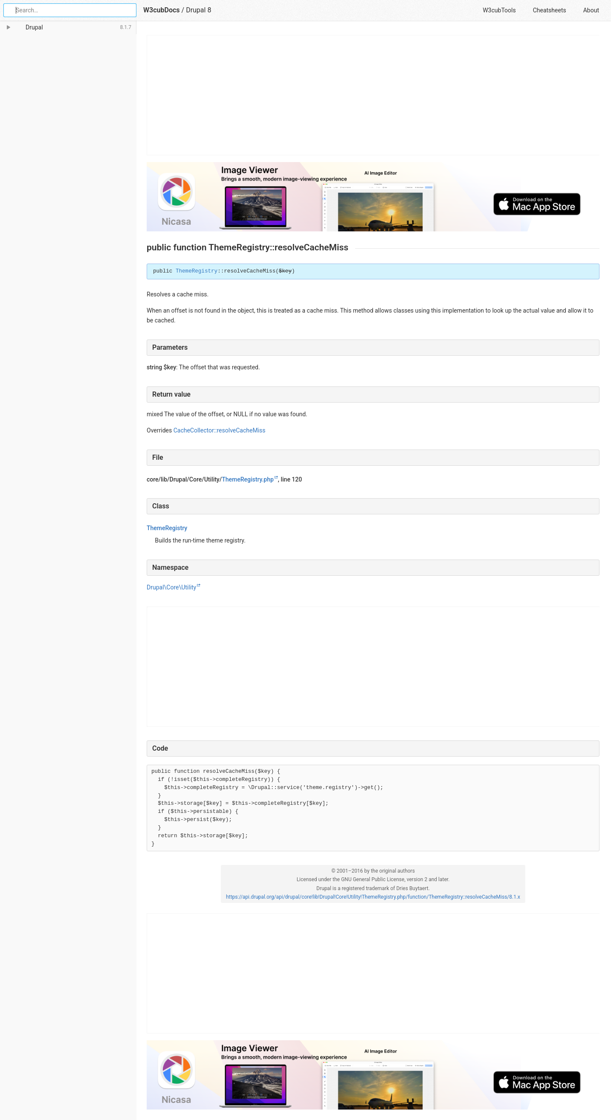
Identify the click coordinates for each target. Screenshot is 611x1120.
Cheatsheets (549, 10)
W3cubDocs (161, 10)
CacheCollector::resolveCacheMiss (220, 430)
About (591, 10)
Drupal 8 (198, 10)
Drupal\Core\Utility (171, 587)
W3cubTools (499, 10)
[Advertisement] (373, 95)
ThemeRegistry (196, 271)
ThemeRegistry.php (248, 479)
